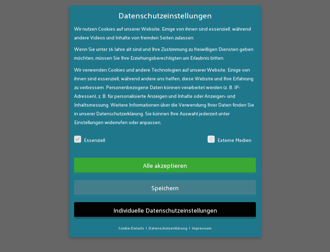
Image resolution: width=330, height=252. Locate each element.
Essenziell (89, 127)
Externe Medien (229, 127)
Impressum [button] (201, 215)
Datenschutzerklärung (119, 100)
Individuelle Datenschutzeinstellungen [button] (165, 197)
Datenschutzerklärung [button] (168, 215)
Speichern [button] (165, 175)
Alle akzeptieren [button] (165, 153)
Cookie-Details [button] (132, 215)
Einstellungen (88, 109)
